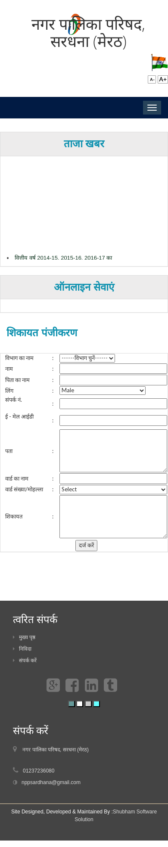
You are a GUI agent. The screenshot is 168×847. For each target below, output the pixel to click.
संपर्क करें (25, 661)
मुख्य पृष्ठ (24, 637)
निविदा (22, 649)
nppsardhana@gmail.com (51, 782)
